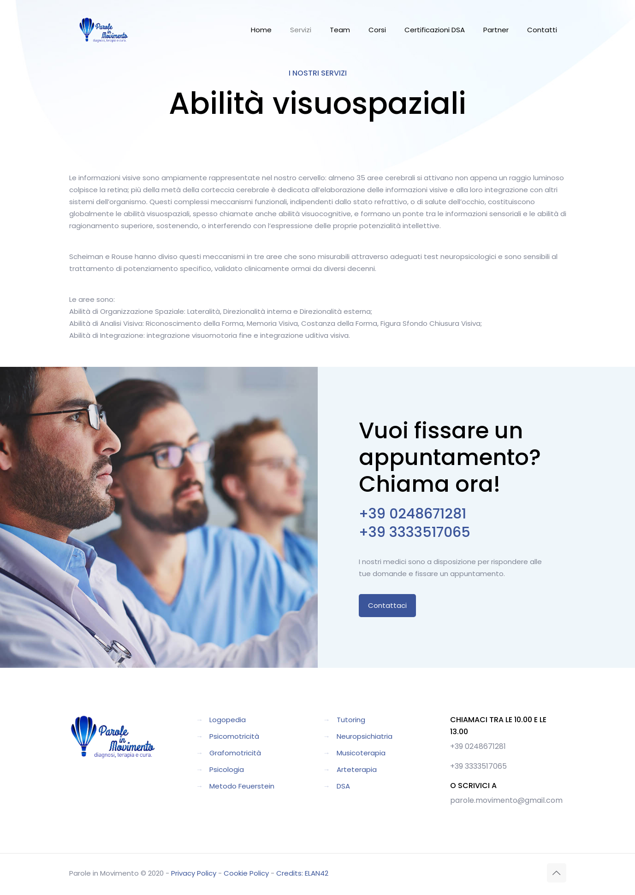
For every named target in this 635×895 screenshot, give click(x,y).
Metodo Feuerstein (241, 786)
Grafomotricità (235, 753)
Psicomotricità (234, 736)
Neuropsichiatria (364, 736)
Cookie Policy (246, 873)
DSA (343, 786)
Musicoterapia (361, 753)
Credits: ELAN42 (302, 873)
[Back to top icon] (556, 873)
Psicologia (226, 769)
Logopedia (227, 719)
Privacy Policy (193, 873)
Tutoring (351, 719)
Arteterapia (357, 769)
